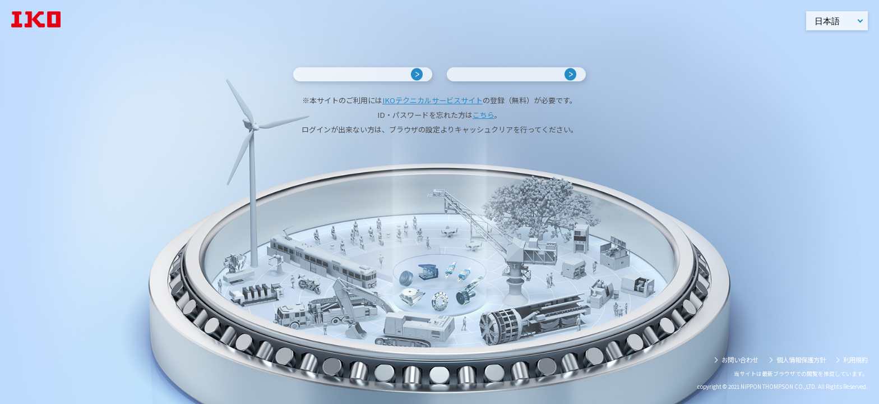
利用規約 (855, 359)
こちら (483, 142)
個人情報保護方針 (801, 359)
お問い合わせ (739, 359)
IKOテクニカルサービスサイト (432, 127)
